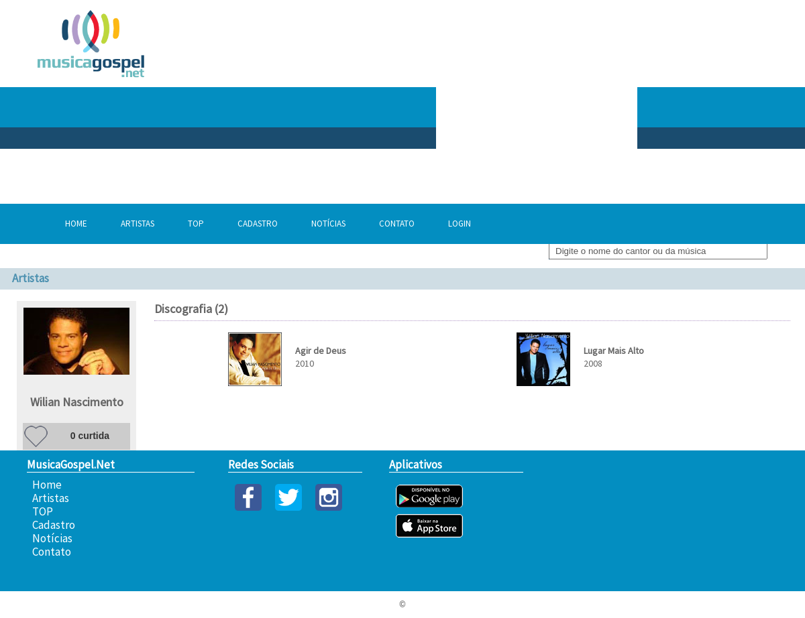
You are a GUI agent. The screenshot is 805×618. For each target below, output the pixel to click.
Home (76, 223)
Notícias (328, 223)
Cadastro (257, 223)
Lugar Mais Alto (614, 351)
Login (459, 223)
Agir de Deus (320, 351)
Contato (397, 223)
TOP (196, 223)
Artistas (137, 223)
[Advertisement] (571, 107)
